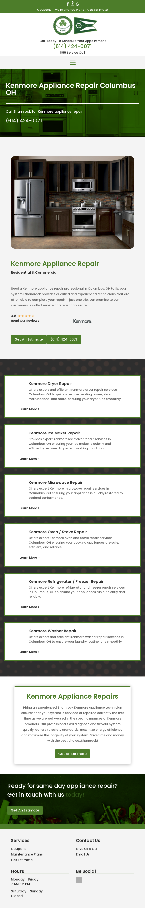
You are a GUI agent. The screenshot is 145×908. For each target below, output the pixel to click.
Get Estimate (97, 9)
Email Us (83, 854)
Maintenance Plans (69, 9)
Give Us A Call (87, 848)
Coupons (44, 9)
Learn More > (29, 409)
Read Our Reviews (25, 320)
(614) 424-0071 (72, 46)
